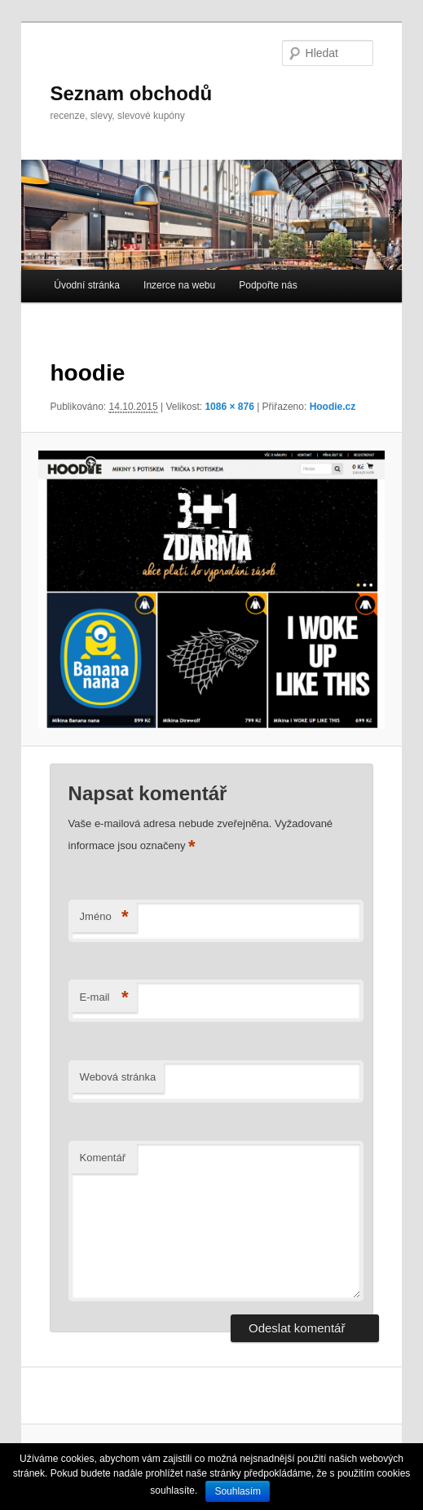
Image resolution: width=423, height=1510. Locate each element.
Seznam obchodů (131, 93)
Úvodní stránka (87, 285)
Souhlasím (237, 1491)
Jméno (104, 917)
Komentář (103, 1157)
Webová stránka (118, 1077)
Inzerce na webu (179, 285)
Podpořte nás (268, 285)
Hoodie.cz (333, 406)
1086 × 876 (229, 406)
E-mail (104, 998)
